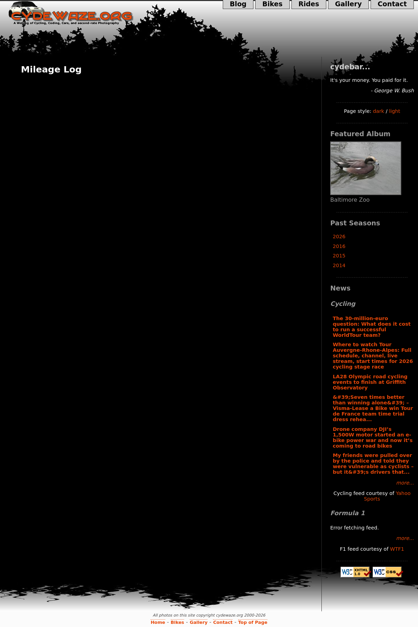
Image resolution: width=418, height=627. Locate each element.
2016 (339, 246)
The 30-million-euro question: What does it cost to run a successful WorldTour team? (372, 327)
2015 (339, 255)
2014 (339, 265)
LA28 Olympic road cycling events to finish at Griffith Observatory (370, 382)
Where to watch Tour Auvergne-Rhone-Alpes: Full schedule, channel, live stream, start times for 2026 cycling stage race (373, 356)
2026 (339, 236)
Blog (238, 4)
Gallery (348, 4)
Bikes (272, 4)
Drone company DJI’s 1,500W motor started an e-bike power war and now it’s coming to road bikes (372, 437)
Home (158, 622)
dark (378, 111)
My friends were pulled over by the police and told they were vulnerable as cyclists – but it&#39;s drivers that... (373, 463)
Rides (308, 4)
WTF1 (397, 549)
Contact (392, 4)
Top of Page (252, 622)
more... (405, 483)
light (394, 111)
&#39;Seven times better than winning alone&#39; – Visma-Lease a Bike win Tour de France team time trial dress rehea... (373, 408)
